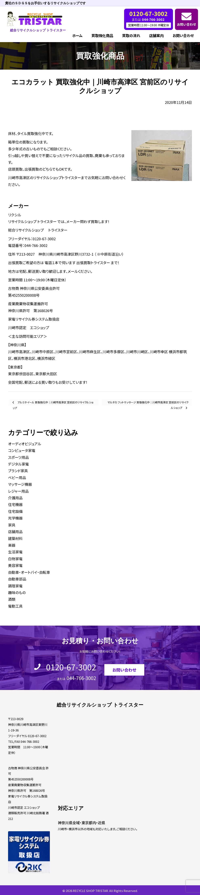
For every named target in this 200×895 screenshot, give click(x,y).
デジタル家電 (18, 464)
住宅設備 (15, 511)
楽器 (11, 545)
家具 (11, 524)
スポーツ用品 (18, 457)
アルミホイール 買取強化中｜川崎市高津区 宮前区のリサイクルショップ (53, 403)
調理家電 (15, 585)
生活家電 (15, 551)
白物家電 (15, 558)
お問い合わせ (186, 24)
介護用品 (15, 497)
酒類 (11, 599)
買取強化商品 (102, 35)
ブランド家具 (18, 470)
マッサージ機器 (20, 484)
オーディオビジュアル (24, 443)
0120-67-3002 (71, 667)
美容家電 (15, 565)
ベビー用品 (17, 477)
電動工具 (15, 606)
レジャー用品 (18, 491)
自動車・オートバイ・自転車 (29, 572)
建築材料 (15, 538)
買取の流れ (131, 35)
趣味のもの (17, 592)
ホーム (77, 35)
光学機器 (15, 518)
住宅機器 (15, 504)
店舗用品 (15, 531)
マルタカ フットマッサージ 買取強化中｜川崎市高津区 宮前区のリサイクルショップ (148, 403)
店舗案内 (156, 35)
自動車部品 (17, 578)
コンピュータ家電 (21, 450)
